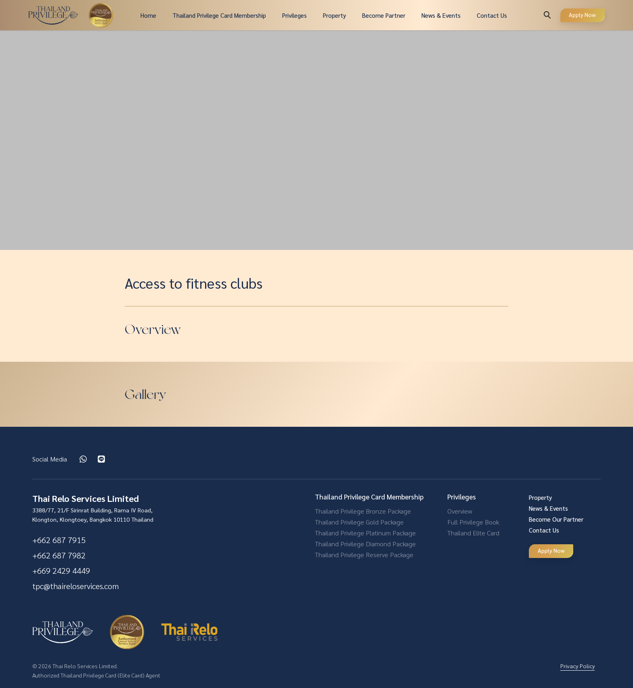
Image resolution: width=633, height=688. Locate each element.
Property (334, 15)
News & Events (441, 15)
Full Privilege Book (473, 522)
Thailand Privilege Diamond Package (365, 543)
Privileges (294, 15)
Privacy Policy (577, 665)
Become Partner (383, 15)
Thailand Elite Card (473, 533)
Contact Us (492, 15)
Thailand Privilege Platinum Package (365, 533)
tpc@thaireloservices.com (75, 586)
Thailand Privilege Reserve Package (364, 554)
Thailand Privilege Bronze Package (363, 511)
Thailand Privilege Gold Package (359, 522)
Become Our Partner (556, 519)
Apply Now (582, 14)
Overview (459, 511)
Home (148, 15)
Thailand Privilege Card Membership (219, 15)
